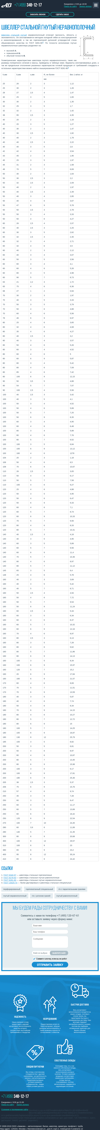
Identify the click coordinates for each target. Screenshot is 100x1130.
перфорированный (11, 889)
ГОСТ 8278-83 (10, 878)
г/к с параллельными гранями (71, 889)
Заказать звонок (37, 14)
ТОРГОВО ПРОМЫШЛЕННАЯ (7, 5)
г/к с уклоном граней (41, 896)
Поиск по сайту (70, 6)
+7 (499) (28, 5)
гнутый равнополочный (66, 896)
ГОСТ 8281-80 (10, 880)
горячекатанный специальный (39, 889)
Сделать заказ (62, 14)
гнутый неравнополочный (14, 896)
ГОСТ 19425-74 (10, 883)
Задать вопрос (85, 6)
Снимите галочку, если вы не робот (51, 958)
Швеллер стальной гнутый (14, 35)
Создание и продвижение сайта (14, 1109)
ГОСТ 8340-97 (10, 875)
